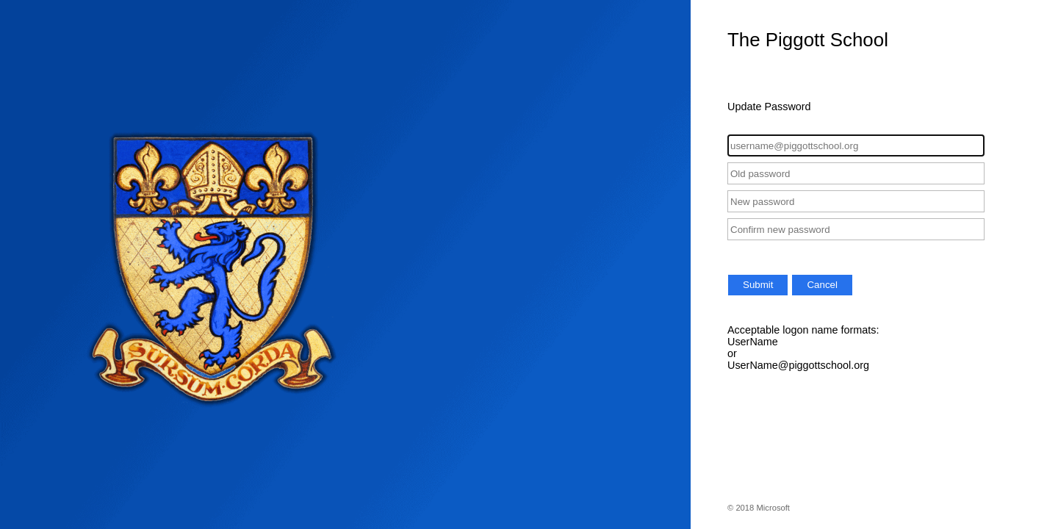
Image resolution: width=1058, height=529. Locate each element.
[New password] (856, 201)
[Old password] (856, 173)
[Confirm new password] (856, 229)
